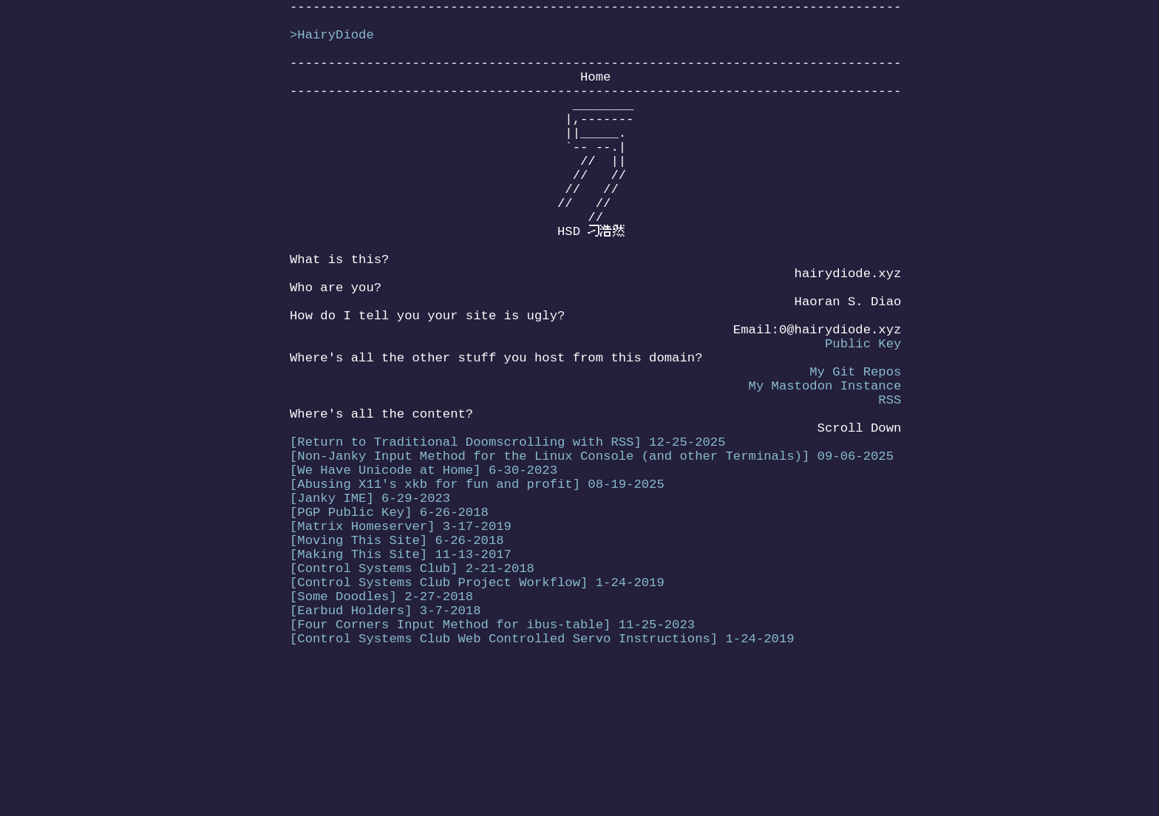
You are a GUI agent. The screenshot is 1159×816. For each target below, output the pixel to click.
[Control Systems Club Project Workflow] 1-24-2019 (477, 705)
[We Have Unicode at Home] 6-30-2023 (423, 569)
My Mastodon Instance (824, 467)
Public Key (863, 416)
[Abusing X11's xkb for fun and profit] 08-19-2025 (477, 586)
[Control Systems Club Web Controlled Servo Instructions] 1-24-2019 (542, 773)
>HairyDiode (332, 42)
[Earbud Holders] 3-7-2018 (385, 739)
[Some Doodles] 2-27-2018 (381, 722)
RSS (889, 484)
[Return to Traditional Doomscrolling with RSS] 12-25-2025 (507, 535)
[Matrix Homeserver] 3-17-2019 (400, 637)
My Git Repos (855, 450)
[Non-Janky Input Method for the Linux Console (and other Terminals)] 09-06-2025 (592, 552)
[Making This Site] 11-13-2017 (400, 671)
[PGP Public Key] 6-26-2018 (389, 620)
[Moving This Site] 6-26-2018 (397, 654)
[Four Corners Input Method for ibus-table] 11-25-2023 (492, 756)
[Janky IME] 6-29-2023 (370, 603)
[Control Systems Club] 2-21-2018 (412, 688)
